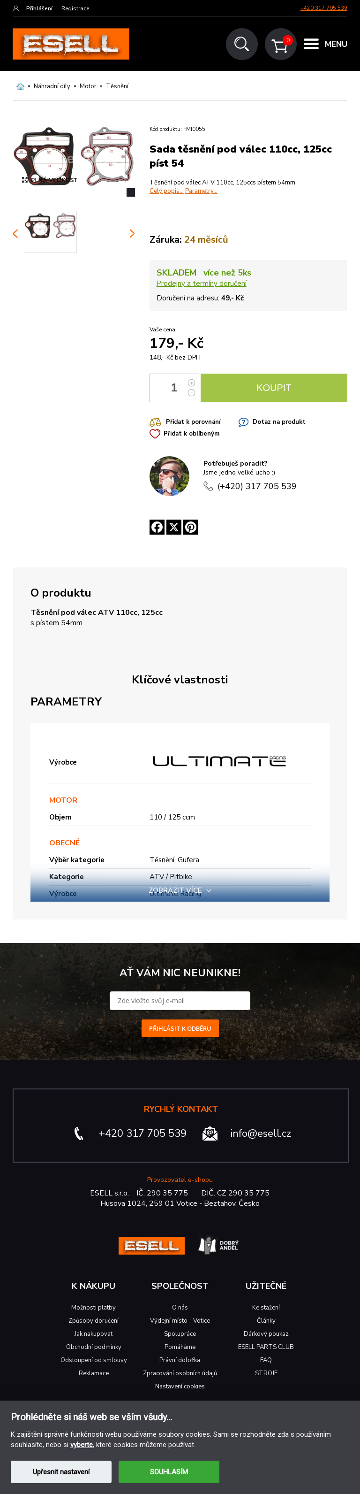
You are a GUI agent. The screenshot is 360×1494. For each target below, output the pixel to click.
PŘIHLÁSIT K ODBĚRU (180, 1028)
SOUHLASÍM (169, 1472)
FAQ (266, 1360)
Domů (20, 86)
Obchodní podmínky (93, 1347)
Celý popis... (167, 191)
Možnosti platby (93, 1307)
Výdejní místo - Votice (180, 1321)
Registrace (75, 8)
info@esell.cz (261, 1133)
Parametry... (201, 191)
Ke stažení (266, 1307)
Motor (88, 86)
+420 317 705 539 (323, 8)
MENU (336, 44)
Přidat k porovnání (193, 422)
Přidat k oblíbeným (191, 433)
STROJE (266, 1373)
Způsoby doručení (93, 1321)
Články (266, 1321)
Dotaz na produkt (279, 422)
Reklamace (94, 1373)
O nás (180, 1307)
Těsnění (117, 86)
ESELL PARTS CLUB (266, 1347)
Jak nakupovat (93, 1334)
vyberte (81, 1444)
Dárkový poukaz (266, 1334)
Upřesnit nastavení (61, 1472)
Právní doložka (179, 1360)
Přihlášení (39, 8)
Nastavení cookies (180, 1386)
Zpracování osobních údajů (180, 1373)
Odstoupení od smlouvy (93, 1360)
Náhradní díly (52, 86)
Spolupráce (180, 1334)
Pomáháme (180, 1347)
